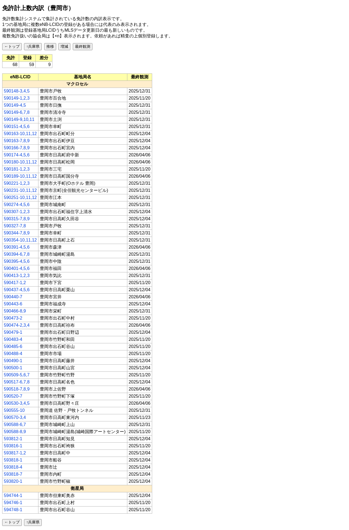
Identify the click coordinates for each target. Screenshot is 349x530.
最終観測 (82, 46)
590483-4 (13, 339)
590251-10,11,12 (20, 197)
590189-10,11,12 (20, 176)
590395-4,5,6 (16, 261)
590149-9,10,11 (19, 119)
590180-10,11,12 (20, 162)
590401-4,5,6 (16, 268)
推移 (50, 46)
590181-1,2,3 (16, 169)
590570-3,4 (15, 417)
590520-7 (13, 396)
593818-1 (13, 460)
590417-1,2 (15, 282)
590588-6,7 (15, 424)
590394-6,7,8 (16, 254)
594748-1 (13, 509)
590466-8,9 (15, 311)
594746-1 (13, 502)
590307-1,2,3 (16, 211)
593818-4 (13, 467)
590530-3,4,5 (16, 403)
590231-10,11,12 (20, 190)
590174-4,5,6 (16, 155)
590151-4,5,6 (16, 126)
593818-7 (13, 474)
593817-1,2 (15, 453)
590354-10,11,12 (20, 240)
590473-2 (13, 318)
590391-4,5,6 (16, 247)
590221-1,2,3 (16, 183)
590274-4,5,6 (16, 204)
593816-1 (13, 445)
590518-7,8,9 (16, 389)
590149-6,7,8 (16, 112)
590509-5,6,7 (16, 375)
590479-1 (13, 332)
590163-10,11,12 (20, 133)
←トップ (12, 46)
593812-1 (13, 438)
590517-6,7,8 (16, 382)
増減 (64, 46)
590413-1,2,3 (16, 275)
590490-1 (13, 360)
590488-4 (13, 353)
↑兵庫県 (33, 46)
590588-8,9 (15, 431)
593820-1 (13, 481)
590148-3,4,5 (16, 91)
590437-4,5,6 (16, 289)
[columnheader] (20, 77)
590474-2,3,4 (16, 325)
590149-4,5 (15, 105)
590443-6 (13, 304)
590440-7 (13, 296)
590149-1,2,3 (16, 98)
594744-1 (13, 495)
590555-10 (14, 410)
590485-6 (13, 346)
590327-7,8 (15, 226)
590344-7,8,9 (16, 233)
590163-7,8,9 (16, 140)
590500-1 (13, 367)
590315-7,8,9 (16, 218)
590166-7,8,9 (16, 147)
